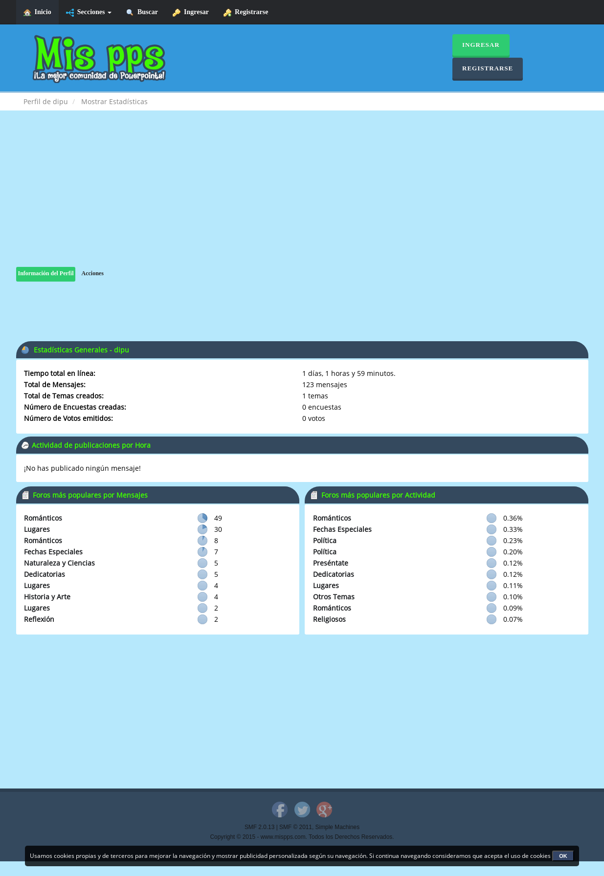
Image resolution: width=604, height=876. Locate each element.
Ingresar (191, 12)
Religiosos (329, 619)
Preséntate (330, 563)
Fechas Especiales (53, 551)
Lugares (37, 529)
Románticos (43, 518)
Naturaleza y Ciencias (59, 563)
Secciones (89, 12)
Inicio (37, 12)
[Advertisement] (302, 198)
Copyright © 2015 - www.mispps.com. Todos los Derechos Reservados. (302, 836)
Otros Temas (334, 596)
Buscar (142, 12)
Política (324, 540)
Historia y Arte (47, 596)
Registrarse (246, 12)
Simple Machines (337, 827)
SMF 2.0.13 (259, 827)
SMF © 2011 (295, 827)
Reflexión (39, 619)
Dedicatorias (44, 574)
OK (563, 856)
